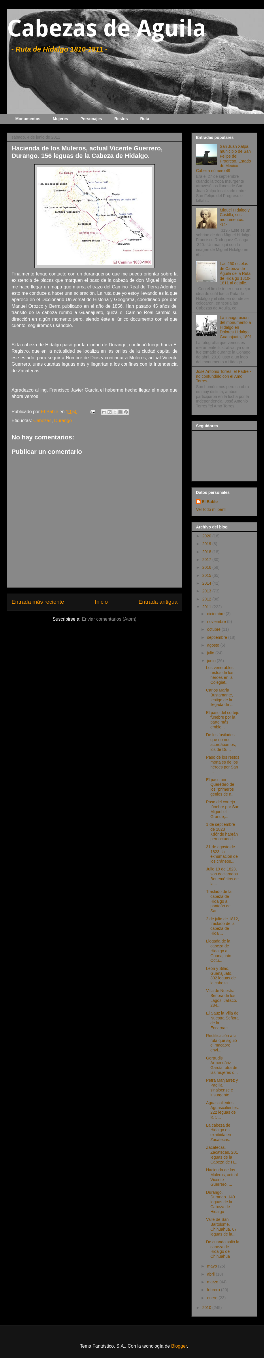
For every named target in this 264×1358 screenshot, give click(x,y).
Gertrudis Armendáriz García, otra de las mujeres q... (222, 1065)
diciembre (216, 613)
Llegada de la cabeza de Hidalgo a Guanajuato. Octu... (219, 951)
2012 (207, 599)
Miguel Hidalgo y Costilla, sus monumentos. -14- (235, 217)
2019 (207, 543)
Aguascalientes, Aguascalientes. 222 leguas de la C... (222, 1109)
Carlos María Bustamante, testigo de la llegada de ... (219, 697)
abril (211, 1274)
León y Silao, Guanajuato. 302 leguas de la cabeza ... (221, 975)
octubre (214, 629)
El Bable (210, 501)
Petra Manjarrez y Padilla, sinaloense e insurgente (222, 1087)
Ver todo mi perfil (211, 509)
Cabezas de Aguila (106, 28)
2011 (207, 607)
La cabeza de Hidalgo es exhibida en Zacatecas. (218, 1132)
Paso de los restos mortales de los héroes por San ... (222, 764)
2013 (207, 591)
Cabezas (42, 420)
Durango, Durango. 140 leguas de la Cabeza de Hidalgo (220, 1202)
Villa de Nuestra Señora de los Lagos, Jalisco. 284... (221, 997)
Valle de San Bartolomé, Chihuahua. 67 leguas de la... (221, 1226)
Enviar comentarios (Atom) (109, 619)
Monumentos (27, 118)
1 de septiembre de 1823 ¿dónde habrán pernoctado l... (222, 831)
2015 (207, 575)
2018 (207, 551)
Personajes (91, 118)
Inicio (101, 602)
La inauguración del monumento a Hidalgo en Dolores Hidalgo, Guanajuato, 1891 (236, 327)
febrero (214, 1289)
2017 (207, 559)
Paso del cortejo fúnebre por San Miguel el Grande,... (222, 809)
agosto (213, 645)
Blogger (179, 1346)
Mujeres (60, 118)
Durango (63, 420)
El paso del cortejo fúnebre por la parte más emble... (222, 719)
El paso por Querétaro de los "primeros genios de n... (220, 786)
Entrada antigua (158, 602)
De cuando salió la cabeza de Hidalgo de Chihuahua (222, 1249)
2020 (207, 536)
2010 (207, 1307)
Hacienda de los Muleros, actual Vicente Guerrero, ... (222, 1177)
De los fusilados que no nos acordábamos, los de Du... (221, 741)
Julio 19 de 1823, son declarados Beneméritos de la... (222, 876)
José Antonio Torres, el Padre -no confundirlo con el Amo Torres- (223, 376)
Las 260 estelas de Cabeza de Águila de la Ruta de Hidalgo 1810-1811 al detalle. (235, 273)
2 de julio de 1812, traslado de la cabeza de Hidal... (222, 926)
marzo (213, 1282)
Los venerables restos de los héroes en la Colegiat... (219, 674)
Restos (121, 118)
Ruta (144, 118)
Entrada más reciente (38, 602)
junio (211, 660)
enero (212, 1297)
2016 (207, 567)
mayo (212, 1266)
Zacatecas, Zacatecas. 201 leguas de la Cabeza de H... (222, 1154)
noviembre (217, 621)
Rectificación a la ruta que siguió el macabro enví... (221, 1042)
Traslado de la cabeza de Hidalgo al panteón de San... (218, 901)
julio (211, 653)
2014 (207, 583)
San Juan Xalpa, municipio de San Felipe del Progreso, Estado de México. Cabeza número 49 (223, 158)
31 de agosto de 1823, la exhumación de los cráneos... (222, 854)
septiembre (217, 637)
